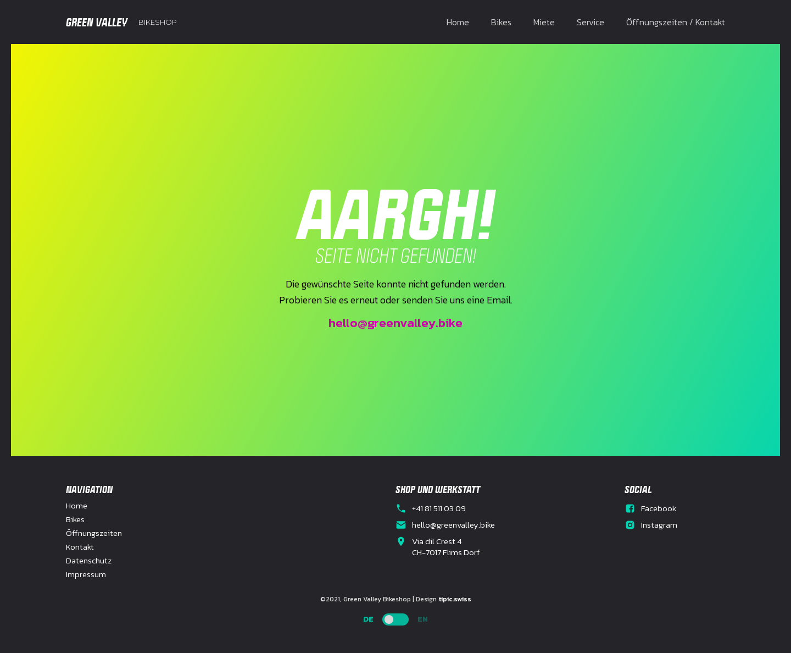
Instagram (659, 524)
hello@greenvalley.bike (395, 322)
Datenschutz (89, 560)
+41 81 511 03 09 (439, 508)
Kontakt (80, 546)
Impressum (86, 574)
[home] (121, 22)
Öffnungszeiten (94, 533)
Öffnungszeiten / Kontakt (675, 22)
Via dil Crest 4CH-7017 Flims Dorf (446, 547)
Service (590, 22)
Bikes (501, 22)
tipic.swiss (454, 599)
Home (458, 22)
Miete (544, 22)
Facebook (658, 508)
